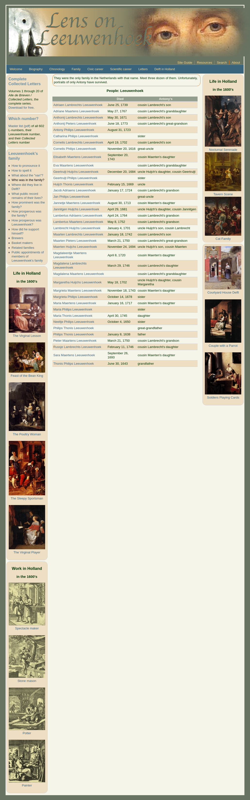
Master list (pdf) (19, 126)
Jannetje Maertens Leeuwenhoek (76, 203)
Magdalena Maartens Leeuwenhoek (78, 274)
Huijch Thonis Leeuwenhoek (73, 184)
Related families (23, 247)
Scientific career (121, 69)
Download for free (20, 107)
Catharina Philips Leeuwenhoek (75, 136)
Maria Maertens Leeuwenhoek (74, 303)
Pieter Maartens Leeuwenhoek (75, 340)
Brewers (17, 238)
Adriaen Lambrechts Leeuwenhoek (78, 105)
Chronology (57, 69)
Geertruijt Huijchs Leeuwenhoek (76, 172)
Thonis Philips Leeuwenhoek (73, 363)
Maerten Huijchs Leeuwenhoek (75, 247)
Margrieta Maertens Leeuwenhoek (77, 290)
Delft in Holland (164, 69)
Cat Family (223, 239)
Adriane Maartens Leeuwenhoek (76, 111)
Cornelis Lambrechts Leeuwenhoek (78, 142)
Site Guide (184, 62)
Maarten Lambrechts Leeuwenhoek (78, 234)
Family (76, 69)
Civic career (95, 69)
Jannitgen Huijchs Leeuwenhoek (76, 209)
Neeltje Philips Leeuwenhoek (73, 322)
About (236, 62)
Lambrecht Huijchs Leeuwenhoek (76, 228)
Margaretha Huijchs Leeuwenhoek (77, 282)
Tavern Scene (223, 194)
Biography (35, 69)
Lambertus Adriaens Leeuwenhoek (77, 215)
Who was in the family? (28, 180)
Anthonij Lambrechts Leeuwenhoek (78, 117)
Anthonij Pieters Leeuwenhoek (74, 123)
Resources (204, 62)
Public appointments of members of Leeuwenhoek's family (28, 256)
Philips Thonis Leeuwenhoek (73, 328)
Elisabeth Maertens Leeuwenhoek (77, 157)
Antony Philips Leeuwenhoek (73, 130)
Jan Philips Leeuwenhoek (71, 196)
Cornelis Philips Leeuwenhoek (74, 149)
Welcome (16, 69)
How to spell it (22, 170)
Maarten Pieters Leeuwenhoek (75, 240)
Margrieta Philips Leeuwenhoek (75, 297)
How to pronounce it (26, 165)
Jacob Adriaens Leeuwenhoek (74, 190)
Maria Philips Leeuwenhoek (72, 309)
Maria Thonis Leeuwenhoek (72, 315)
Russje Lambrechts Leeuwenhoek (77, 347)
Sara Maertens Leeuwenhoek (74, 355)
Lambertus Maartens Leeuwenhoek (78, 222)
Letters (143, 69)
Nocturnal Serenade (223, 149)
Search (222, 62)
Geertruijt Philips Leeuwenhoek (75, 178)
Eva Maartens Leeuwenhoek (73, 165)
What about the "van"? (27, 175)
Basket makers (22, 243)
